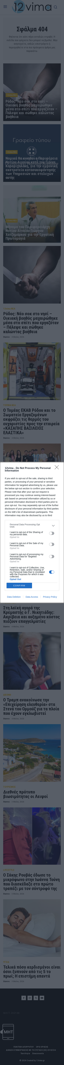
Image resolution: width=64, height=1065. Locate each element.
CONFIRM (19, 585)
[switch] (51, 533)
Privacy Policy (50, 597)
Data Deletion (14, 597)
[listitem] (32, 525)
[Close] (58, 468)
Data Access (32, 597)
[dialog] (32, 532)
